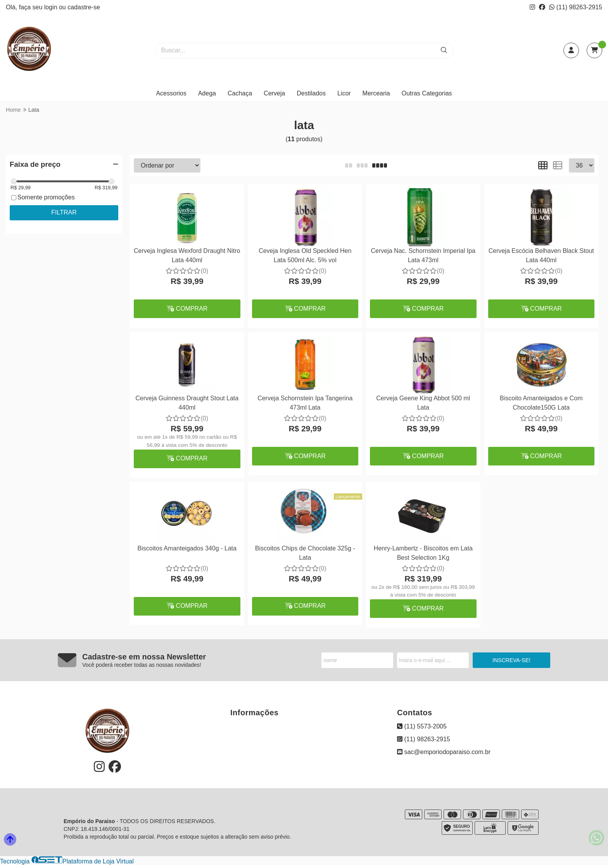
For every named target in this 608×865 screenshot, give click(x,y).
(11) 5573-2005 (422, 726)
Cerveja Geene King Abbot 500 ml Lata (423, 403)
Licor (344, 93)
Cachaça (240, 93)
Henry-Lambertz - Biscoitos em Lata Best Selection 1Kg (423, 553)
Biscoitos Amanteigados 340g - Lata (187, 548)
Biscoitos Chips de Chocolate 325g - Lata (305, 553)
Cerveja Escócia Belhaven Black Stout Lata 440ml (541, 255)
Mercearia (376, 93)
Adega (207, 93)
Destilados (311, 93)
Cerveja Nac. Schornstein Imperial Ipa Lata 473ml (423, 255)
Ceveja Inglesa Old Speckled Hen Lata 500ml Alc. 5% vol (305, 255)
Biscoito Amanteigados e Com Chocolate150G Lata (541, 403)
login (51, 7)
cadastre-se (83, 7)
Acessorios (171, 93)
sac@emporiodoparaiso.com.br (444, 752)
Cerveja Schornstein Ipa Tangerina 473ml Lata (304, 403)
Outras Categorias (427, 93)
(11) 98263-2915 (575, 7)
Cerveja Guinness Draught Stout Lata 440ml (186, 403)
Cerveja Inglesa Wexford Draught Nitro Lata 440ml (187, 255)
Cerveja (274, 93)
